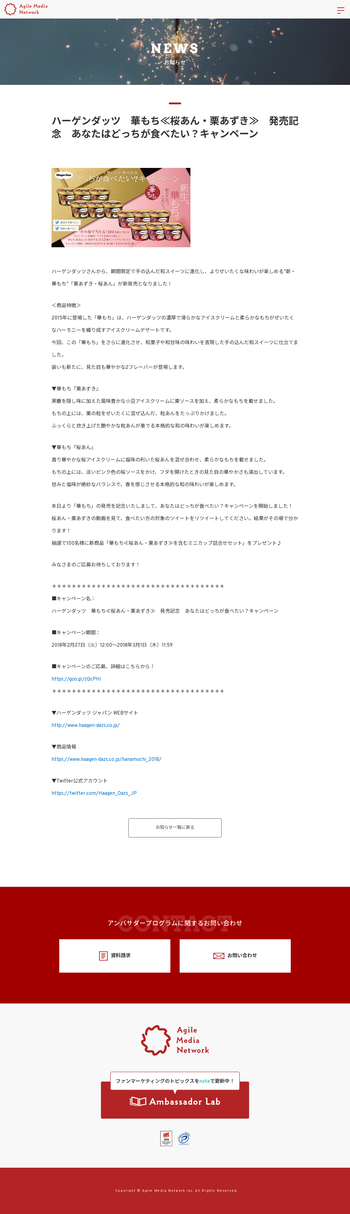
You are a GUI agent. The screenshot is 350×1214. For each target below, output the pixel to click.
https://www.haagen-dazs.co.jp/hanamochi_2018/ (106, 760)
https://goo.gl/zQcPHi (76, 679)
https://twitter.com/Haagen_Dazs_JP (94, 794)
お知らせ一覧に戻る (175, 827)
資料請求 (114, 956)
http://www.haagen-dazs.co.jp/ (86, 726)
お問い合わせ (235, 956)
